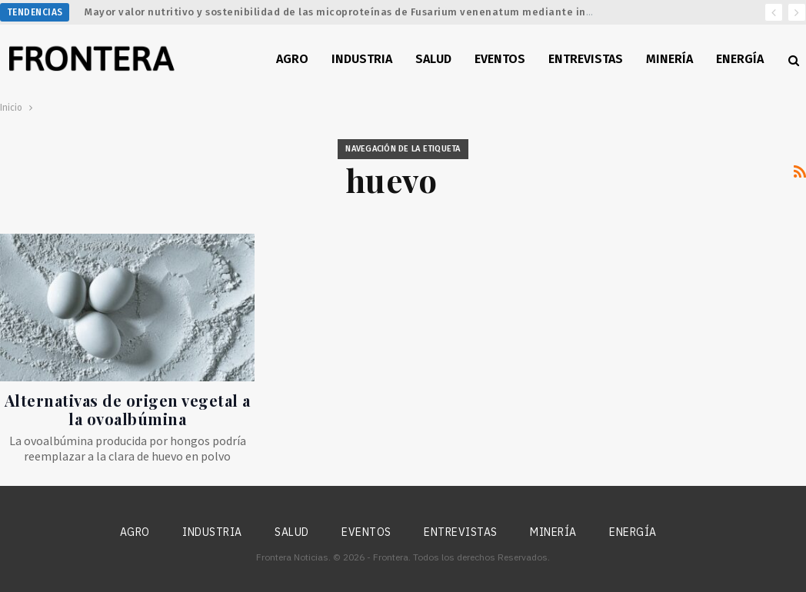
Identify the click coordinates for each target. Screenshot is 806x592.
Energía (740, 59)
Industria (361, 59)
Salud (433, 59)
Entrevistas (585, 59)
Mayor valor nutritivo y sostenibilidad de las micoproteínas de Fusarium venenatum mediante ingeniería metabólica (388, 12)
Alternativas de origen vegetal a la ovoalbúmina (128, 409)
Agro (292, 59)
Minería (669, 59)
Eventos (500, 59)
